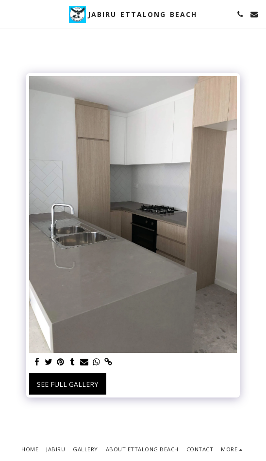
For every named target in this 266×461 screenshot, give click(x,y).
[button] (10, 14)
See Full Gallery (67, 384)
